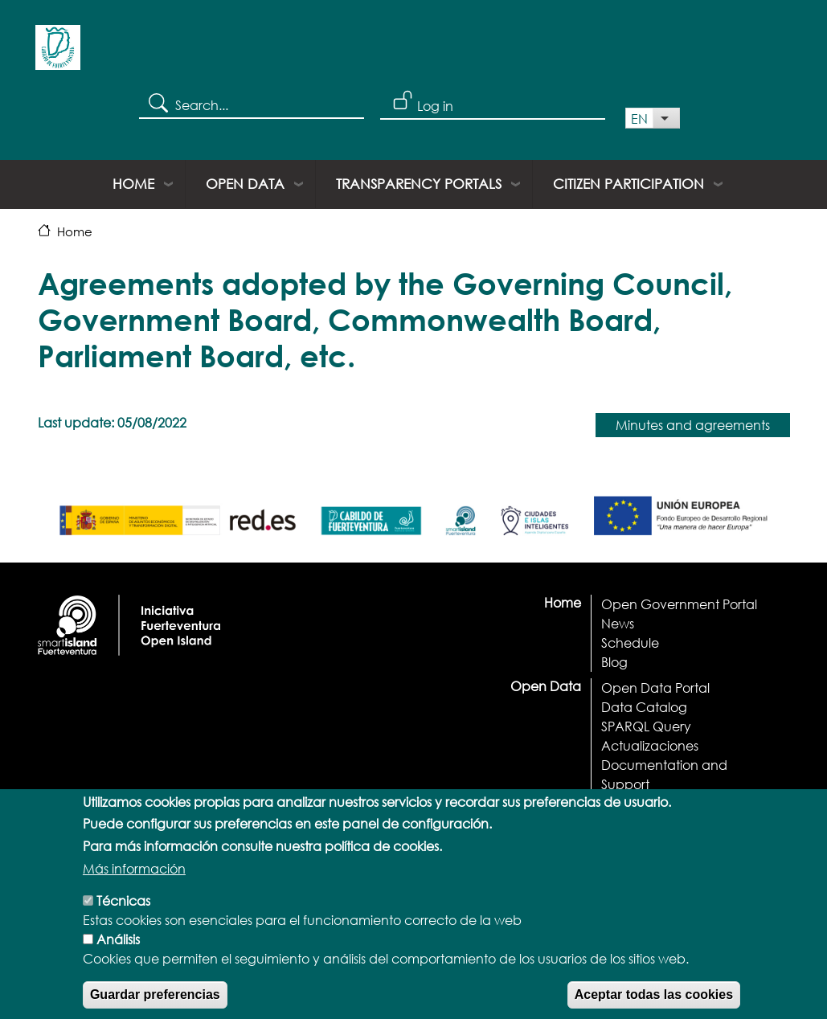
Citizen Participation (628, 183)
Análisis (118, 959)
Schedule (630, 642)
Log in (435, 105)
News (617, 623)
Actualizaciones (649, 745)
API (611, 803)
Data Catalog (644, 706)
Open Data (245, 183)
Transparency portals (419, 183)
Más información (134, 888)
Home (133, 183)
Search (157, 102)
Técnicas (123, 920)
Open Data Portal (655, 687)
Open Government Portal (679, 603)
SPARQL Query (646, 726)
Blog (614, 661)
